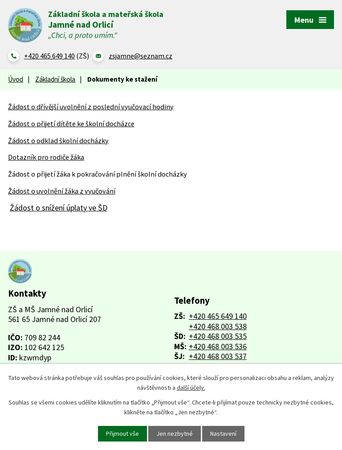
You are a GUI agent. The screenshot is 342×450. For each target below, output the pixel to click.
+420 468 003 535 (218, 336)
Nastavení (223, 433)
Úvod (15, 79)
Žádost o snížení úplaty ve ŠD (58, 207)
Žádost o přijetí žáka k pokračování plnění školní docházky (97, 173)
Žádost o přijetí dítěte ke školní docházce (71, 123)
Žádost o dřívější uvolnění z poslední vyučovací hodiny (91, 106)
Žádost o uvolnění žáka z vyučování (61, 190)
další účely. (191, 388)
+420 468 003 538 (218, 326)
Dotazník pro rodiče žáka (46, 157)
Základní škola (55, 79)
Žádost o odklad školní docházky (58, 140)
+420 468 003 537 (218, 356)
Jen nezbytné (174, 433)
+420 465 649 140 (218, 316)
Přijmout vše (122, 433)
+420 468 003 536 (218, 346)
